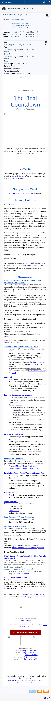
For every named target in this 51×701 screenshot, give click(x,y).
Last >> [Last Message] (34, 32)
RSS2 (46, 691)
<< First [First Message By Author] (14, 37)
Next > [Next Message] (27, 32)
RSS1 (39, 691)
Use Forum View (17, 20)
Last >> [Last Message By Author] (34, 37)
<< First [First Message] (14, 32)
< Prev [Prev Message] (20, 32)
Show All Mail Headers (19, 28)
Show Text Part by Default (21, 26)
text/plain (7, 74)
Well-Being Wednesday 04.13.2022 (17, 45)
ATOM (32, 691)
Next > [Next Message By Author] (27, 37)
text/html (21, 74)
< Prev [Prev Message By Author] (20, 37)
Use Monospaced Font (19, 24)
